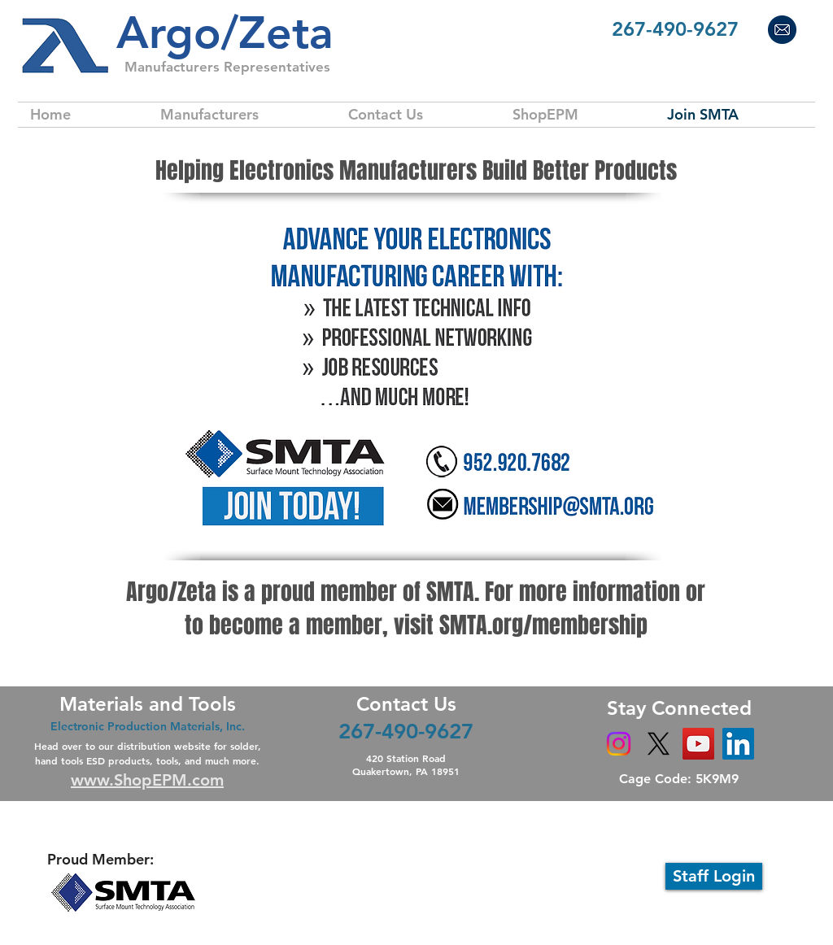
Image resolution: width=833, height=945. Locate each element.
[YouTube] (698, 744)
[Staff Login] (713, 876)
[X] (658, 744)
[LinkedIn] (738, 744)
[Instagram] (619, 744)
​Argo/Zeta (225, 33)
